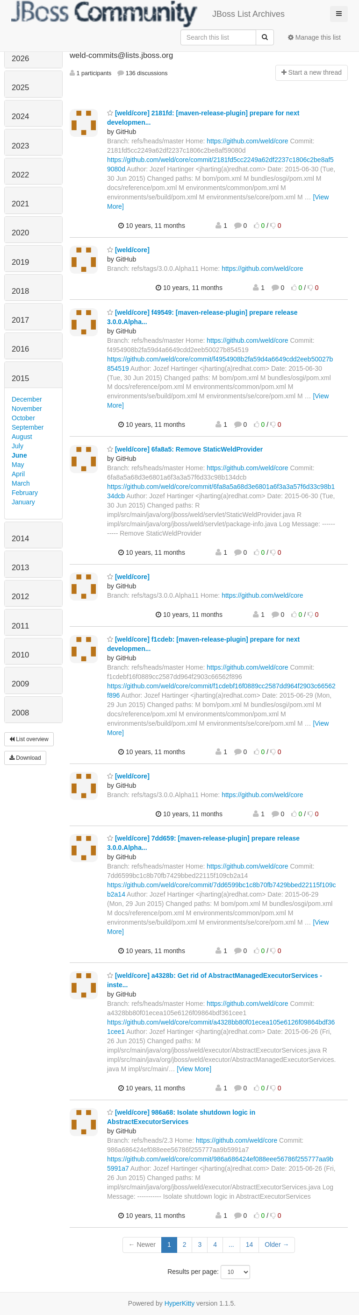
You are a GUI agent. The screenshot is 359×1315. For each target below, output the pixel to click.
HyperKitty (180, 1303)
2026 (20, 58)
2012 (20, 596)
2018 (20, 291)
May (18, 464)
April (18, 474)
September (27, 427)
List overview (29, 739)
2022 (20, 174)
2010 (20, 654)
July (17, 446)
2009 (20, 683)
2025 (20, 87)
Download (25, 758)
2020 (20, 232)
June (19, 455)
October (23, 418)
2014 (20, 538)
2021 (20, 203)
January (23, 502)
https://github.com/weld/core (247, 141)
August (22, 436)
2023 (20, 145)
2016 (20, 349)
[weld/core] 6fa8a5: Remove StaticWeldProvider (185, 449)
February (25, 492)
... (231, 1244)
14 (249, 1244)
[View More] (194, 1069)
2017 (20, 320)
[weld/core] (128, 250)
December (27, 399)
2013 (20, 567)
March (21, 483)
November (27, 408)
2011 (20, 626)
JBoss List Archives (148, 14)
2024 (20, 116)
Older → (277, 1244)
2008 (20, 712)
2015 (20, 378)
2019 (20, 262)
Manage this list (314, 37)
